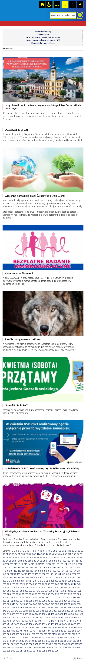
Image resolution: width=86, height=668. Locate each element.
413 (4, 617)
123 (61, 564)
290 (35, 594)
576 (72, 644)
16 (44, 551)
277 (58, 591)
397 (17, 614)
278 (63, 591)
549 (35, 641)
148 (78, 567)
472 (21, 627)
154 (23, 571)
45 (50, 554)
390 (68, 611)
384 (42, 611)
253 (35, 587)
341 (17, 604)
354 (74, 604)
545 (18, 641)
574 (64, 644)
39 (31, 554)
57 (7, 557)
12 (33, 551)
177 (33, 574)
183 (55, 574)
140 (47, 567)
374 (81, 607)
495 (39, 631)
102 (64, 561)
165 (66, 571)
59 (13, 557)
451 (8, 624)
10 (28, 551)
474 (29, 627)
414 (8, 617)
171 (11, 574)
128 (81, 564)
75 (61, 557)
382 (33, 611)
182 (51, 574)
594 (69, 647)
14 (38, 551)
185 (63, 574)
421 (36, 617)
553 (52, 641)
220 (48, 581)
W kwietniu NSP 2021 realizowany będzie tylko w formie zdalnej (42, 468)
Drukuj (80, 658)
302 (8, 597)
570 (48, 644)
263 (78, 587)
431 (79, 617)
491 (21, 631)
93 (34, 561)
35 (19, 554)
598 (8, 651)
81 (78, 557)
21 (57, 551)
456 (31, 624)
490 (17, 631)
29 (82, 551)
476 (37, 627)
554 (57, 641)
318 (74, 597)
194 (19, 577)
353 (70, 604)
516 (49, 634)
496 (44, 631)
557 (70, 641)
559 (79, 641)
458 (39, 624)
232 (22, 584)
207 (74, 577)
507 (13, 634)
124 (65, 564)
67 (38, 557)
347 (44, 604)
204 (61, 577)
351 (61, 604)
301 (4, 597)
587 (39, 647)
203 (56, 577)
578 (80, 644)
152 (15, 571)
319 (78, 597)
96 (44, 561)
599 (13, 651)
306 (26, 597)
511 (29, 634)
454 (22, 624)
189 (78, 574)
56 (4, 557)
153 (19, 571)
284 (9, 594)
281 (75, 591)
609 (57, 651)
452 (13, 624)
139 (43, 567)
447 (70, 621)
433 (9, 621)
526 (13, 637)
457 (35, 624)
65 (31, 557)
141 (50, 567)
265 (9, 591)
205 (65, 577)
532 (39, 637)
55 (81, 554)
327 (35, 601)
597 (4, 651)
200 (43, 577)
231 (17, 584)
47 (56, 554)
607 (48, 651)
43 (44, 554)
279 (67, 591)
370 (65, 607)
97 (47, 561)
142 (54, 567)
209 (4, 581)
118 (42, 564)
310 (43, 597)
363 (35, 607)
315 (62, 597)
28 (79, 551)
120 (50, 564)
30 (4, 554)
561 (8, 644)
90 (25, 561)
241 (61, 584)
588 (43, 647)
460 (48, 624)
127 (77, 564)
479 (49, 627)
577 (76, 644)
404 (48, 614)
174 (22, 574)
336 (74, 601)
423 (45, 617)
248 (13, 587)
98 (50, 561)
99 (53, 561)
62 (22, 557)
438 (31, 621)
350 (57, 604)
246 (4, 587)
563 (17, 644)
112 (22, 564)
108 (8, 564)
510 (26, 634)
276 (55, 591)
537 (61, 637)
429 (71, 617)
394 (4, 614)
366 (48, 607)
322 (13, 601)
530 (31, 637)
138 (39, 567)
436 (22, 621)
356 (4, 607)
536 (57, 637)
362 (30, 607)
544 (13, 641)
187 (71, 574)
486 (80, 627)
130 (8, 567)
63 (25, 557)
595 (74, 647)
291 (39, 594)
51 (69, 554)
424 (49, 617)
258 (57, 587)
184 (59, 574)
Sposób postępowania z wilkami (23, 339)
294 (52, 594)
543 (9, 641)
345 (35, 604)
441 (44, 621)
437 (26, 621)
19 (51, 551)
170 (8, 574)
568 (39, 644)
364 (39, 607)
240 (57, 584)
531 (35, 637)
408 (65, 614)
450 (4, 624)
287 (22, 594)
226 (74, 581)
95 (41, 561)
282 (80, 591)
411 (77, 614)
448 (74, 621)
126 (73, 564)
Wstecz (10, 658)
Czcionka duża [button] (79, 4)
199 (39, 577)
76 (64, 557)
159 (43, 571)
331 (52, 601)
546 (22, 641)
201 (47, 577)
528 (22, 637)
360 (22, 607)
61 (19, 557)
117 (39, 564)
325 (26, 601)
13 (35, 551)
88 (19, 561)
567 (35, 644)
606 (44, 651)
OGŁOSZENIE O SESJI (16, 129)
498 (52, 631)
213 (20, 581)
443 (52, 621)
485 (75, 627)
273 (42, 591)
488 (8, 631)
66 (34, 557)
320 (4, 601)
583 (21, 647)
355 (79, 604)
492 (26, 631)
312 (51, 597)
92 (31, 561)
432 (4, 621)
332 (56, 601)
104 (72, 561)
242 (65, 584)
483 (67, 627)
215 (28, 581)
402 (39, 614)
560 (4, 644)
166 (70, 571)
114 (29, 564)
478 (45, 627)
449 (79, 621)
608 (52, 651)
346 (39, 604)
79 (72, 557)
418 (23, 617)
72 (52, 557)
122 (57, 564)
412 (81, 614)
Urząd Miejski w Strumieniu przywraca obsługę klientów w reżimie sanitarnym (43, 107)
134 (23, 567)
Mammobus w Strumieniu (19, 273)
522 (74, 634)
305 (22, 597)
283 (4, 594)
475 (33, 627)
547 (26, 641)
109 (11, 564)
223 (61, 581)
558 (74, 641)
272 (38, 591)
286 (18, 594)
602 (26, 651)
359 (17, 607)
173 (18, 574)
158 (39, 571)
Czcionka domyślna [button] (64, 4)
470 (13, 627)
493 (30, 631)
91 (29, 561)
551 (44, 641)
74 (58, 557)
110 (15, 564)
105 (76, 561)
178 (36, 574)
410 (74, 614)
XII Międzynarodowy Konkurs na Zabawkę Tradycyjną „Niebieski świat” (42, 533)
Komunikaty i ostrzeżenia (43, 43)
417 (19, 617)
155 (27, 571)
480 (54, 627)
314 (58, 597)
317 (70, 597)
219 (43, 581)
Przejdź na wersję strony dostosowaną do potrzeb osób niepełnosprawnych (49, 4)
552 (48, 641)
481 (58, 627)
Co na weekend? (43, 34)
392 (77, 611)
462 (56, 624)
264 (4, 591)
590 (52, 647)
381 (29, 611)
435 (18, 621)
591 (56, 647)
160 (47, 571)
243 (70, 584)
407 (61, 614)
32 (9, 554)
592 (61, 647)
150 (8, 571)
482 (62, 627)
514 (41, 634)
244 (74, 584)
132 (15, 567)
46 (53, 554)
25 (69, 551)
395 (9, 614)
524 (4, 637)
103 (68, 561)
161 (50, 571)
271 (34, 591)
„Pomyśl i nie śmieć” (16, 405)
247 (8, 587)
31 (7, 554)
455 (26, 624)
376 (8, 611)
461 (52, 624)
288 (26, 594)
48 (59, 554)
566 (31, 644)
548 (31, 641)
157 (35, 571)
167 (74, 571)
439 (35, 621)
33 (13, 554)
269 (26, 591)
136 (31, 567)
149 (4, 571)
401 (35, 614)
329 (44, 601)
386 (51, 611)
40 (34, 554)
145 (66, 567)
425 (54, 617)
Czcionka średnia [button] (72, 4)
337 (78, 601)
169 (4, 574)
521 (69, 634)
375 (4, 611)
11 (30, 551)
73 (55, 557)
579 (4, 647)
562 (13, 644)
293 (48, 594)
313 (54, 597)
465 (70, 624)
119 (46, 564)
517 (53, 634)
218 (39, 581)
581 (12, 647)
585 (30, 647)
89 (22, 561)
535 (52, 637)
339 (9, 604)
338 (4, 604)
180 (44, 574)
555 (61, 641)
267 (17, 591)
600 (17, 651)
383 (38, 611)
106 (80, 561)
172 (14, 574)
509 (22, 634)
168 (78, 571)
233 (26, 584)
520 (65, 634)
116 (36, 564)
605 (39, 651)
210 (8, 581)
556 (66, 641)
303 (13, 597)
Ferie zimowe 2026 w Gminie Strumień (43, 37)
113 (25, 564)
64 (28, 557)
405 (52, 614)
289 (31, 594)
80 (75, 557)
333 (61, 601)
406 (57, 614)
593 (65, 647)
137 (35, 567)
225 (70, 581)
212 (16, 581)
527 (17, 637)
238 (48, 584)
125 (69, 564)
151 (11, 571)
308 (35, 597)
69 (44, 557)
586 (35, 647)
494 (35, 631)
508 (17, 634)
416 (16, 617)
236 (39, 584)
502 (69, 631)
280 (71, 591)
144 (62, 567)
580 (8, 647)
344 (31, 604)
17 (46, 551)
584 (26, 647)
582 (17, 647)
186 (67, 574)
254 (39, 587)
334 (65, 601)
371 (69, 607)
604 (35, 651)
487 (4, 631)
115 (32, 564)
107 (4, 564)
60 (16, 557)
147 (74, 567)
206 (69, 577)
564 (22, 644)
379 (20, 611)
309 (39, 597)
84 (7, 561)
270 (30, 591)
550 (40, 641)
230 (13, 584)
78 (69, 557)
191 (8, 577)
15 (41, 551)
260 (65, 587)
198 (35, 577)
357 (8, 607)
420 (32, 617)
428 (67, 617)
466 (74, 624)
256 (48, 587)
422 (40, 617)
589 (48, 647)
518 (57, 634)
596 (78, 647)
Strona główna (42, 4)
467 (78, 624)
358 (13, 607)
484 (71, 627)
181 (47, 574)
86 (13, 561)
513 (37, 634)
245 (79, 584)
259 (61, 587)
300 (79, 594)
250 (22, 587)
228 (4, 584)
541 (78, 637)
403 (44, 614)
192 (11, 577)
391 (72, 611)
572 (55, 644)
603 (30, 651)
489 (13, 631)
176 (29, 574)
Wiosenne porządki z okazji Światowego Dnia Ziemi (35, 195)
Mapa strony (56, 4)
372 (73, 607)
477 (41, 627)
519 (61, 634)
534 (48, 637)
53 (74, 554)
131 (11, 567)
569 (44, 644)
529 (26, 637)
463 (61, 624)
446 (66, 621)
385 (46, 611)
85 (10, 561)
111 (19, 564)
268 (22, 591)
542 (4, 641)
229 (9, 584)
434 (13, 621)
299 (74, 594)
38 (28, 554)
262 (74, 587)
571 (51, 644)
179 (40, 574)
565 (26, 644)
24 (66, 551)
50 (65, 554)
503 (74, 631)
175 (25, 574)
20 (54, 551)
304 (17, 597)
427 (62, 617)
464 (65, 624)
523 (78, 634)
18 (49, 551)
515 (45, 634)
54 (78, 554)
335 (70, 601)
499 (57, 631)
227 (78, 581)
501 (65, 631)
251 (26, 587)
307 (30, 597)
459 (44, 624)
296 (61, 594)
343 (26, 604)
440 (40, 621)
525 (9, 637)
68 (41, 557)
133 (19, 567)
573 (60, 644)
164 (62, 571)
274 (46, 591)
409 (70, 614)
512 (33, 634)
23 (63, 551)
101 (60, 561)
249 (17, 587)
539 (70, 637)
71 (49, 557)
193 (15, 577)
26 (73, 551)
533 (44, 637)
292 (44, 594)
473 (25, 627)
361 (26, 607)
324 (22, 601)
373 (77, 607)
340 (13, 604)
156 (31, 571)
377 (12, 611)
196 (27, 577)
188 (74, 574)
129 (4, 567)
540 (74, 637)
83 (4, 561)
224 (65, 581)
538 (65, 637)
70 (47, 557)
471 (17, 627)
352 (65, 604)
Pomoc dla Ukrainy (43, 31)
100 (57, 561)
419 (27, 617)
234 (31, 584)
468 (4, 627)
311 (47, 597)
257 (52, 587)
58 (10, 557)
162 (54, 571)
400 (31, 614)
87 (16, 561)
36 (22, 554)
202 (52, 577)
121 (53, 564)
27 (76, 551)
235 (35, 584)
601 (21, 651)
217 (35, 581)
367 (52, 607)
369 (61, 607)
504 (78, 631)
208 (78, 577)
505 (4, 634)
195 (23, 577)
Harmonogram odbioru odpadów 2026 (43, 40)
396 (13, 614)
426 (58, 617)
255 (44, 587)
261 (69, 587)
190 (4, 577)
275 (51, 591)
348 (48, 604)
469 (9, 627)
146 (70, 567)
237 (44, 584)
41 (38, 554)
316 (66, 597)
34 (16, 554)
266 (13, 591)
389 (64, 611)
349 (52, 604)
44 (47, 554)
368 (57, 607)
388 (59, 611)
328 (39, 601)
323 (17, 601)
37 (25, 554)
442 (48, 621)
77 (66, 557)
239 (52, 584)
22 (60, 551)
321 (8, 601)
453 (17, 624)
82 (80, 557)
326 (31, 601)
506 (9, 634)
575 (68, 644)
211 (12, 581)
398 (22, 614)
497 (48, 631)
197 (31, 577)
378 (16, 611)
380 (25, 611)
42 (40, 554)
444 (57, 621)
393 (81, 611)
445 (61, 621)
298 (70, 594)
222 (56, 581)
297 (65, 594)
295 (57, 594)
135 (27, 567)
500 (61, 631)
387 (55, 611)
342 (22, 604)
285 (13, 594)
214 (24, 581)
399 (26, 614)
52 (71, 554)
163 (58, 571)
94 (38, 561)
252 (30, 587)
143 (58, 567)
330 (48, 601)
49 (62, 554)
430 (75, 617)
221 (52, 581)
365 (44, 607)
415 (12, 617)
